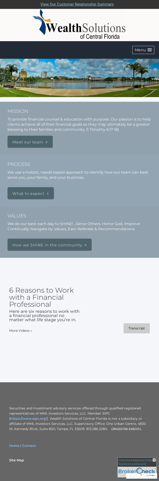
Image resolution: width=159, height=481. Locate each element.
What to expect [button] (28, 193)
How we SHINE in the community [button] (47, 245)
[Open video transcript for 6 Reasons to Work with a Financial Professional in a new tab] (137, 328)
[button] (143, 50)
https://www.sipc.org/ (28, 418)
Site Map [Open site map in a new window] (16, 460)
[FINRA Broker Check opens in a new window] (137, 467)
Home (14, 446)
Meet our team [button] (27, 142)
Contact (29, 446)
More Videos (20, 330)
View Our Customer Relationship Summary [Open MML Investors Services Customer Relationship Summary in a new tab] (77, 4)
